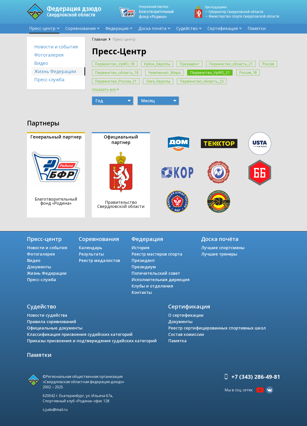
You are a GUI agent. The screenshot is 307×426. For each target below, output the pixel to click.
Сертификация (222, 28)
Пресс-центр (42, 28)
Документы (39, 266)
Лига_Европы (158, 81)
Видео (41, 63)
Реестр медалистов (99, 260)
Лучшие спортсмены (222, 247)
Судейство (187, 28)
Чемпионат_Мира (164, 72)
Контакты (141, 292)
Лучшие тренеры (219, 254)
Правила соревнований (51, 321)
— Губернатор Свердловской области (234, 12)
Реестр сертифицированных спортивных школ (217, 328)
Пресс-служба (49, 79)
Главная (99, 39)
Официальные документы (54, 328)
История (140, 247)
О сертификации (186, 315)
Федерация (117, 28)
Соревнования (80, 28)
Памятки (257, 28)
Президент (189, 63)
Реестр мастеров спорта (156, 254)
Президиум (143, 266)
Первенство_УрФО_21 (210, 72)
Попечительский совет (155, 273)
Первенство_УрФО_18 (114, 63)
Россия (268, 63)
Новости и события (56, 47)
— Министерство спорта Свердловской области (242, 16)
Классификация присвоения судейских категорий (80, 334)
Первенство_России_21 (115, 81)
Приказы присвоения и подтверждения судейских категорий (92, 340)
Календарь (90, 247)
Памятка (177, 340)
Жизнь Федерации (55, 71)
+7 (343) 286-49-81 (255, 376)
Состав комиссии (186, 334)
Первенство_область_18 (117, 72)
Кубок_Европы (157, 63)
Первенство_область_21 (231, 63)
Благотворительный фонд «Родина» (158, 12)
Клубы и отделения (152, 286)
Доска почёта (152, 28)
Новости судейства (47, 315)
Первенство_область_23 (201, 81)
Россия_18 (248, 72)
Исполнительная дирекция (160, 279)
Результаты (91, 254)
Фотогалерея (48, 55)
